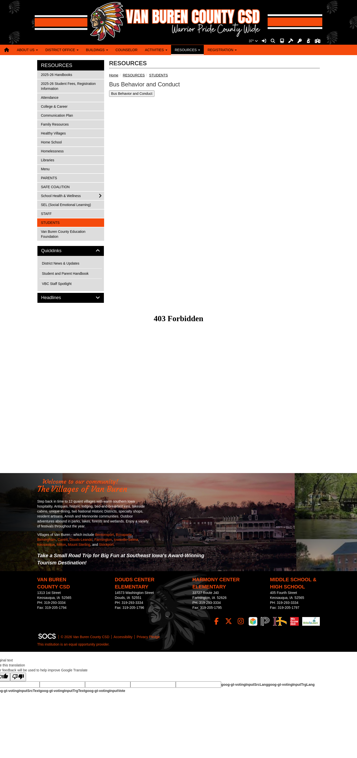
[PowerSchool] (265, 621)
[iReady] (253, 621)
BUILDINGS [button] (97, 50)
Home (113, 75)
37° (253, 41)
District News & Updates (60, 263)
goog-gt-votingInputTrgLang (291, 685)
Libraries (47, 159)
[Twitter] (228, 621)
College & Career (54, 106)
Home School (51, 141)
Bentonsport (104, 535)
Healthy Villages (53, 133)
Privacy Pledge (148, 637)
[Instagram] (241, 621)
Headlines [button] (56, 297)
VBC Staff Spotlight (57, 284)
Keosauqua (46, 545)
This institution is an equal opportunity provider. (73, 644)
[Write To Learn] (311, 621)
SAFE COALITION (55, 186)
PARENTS (49, 177)
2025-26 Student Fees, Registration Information (68, 86)
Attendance (50, 97)
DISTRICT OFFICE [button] (61, 50)
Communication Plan (57, 115)
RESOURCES (134, 75)
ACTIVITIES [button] (156, 50)
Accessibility (123, 637)
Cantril (62, 540)
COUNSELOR (127, 50)
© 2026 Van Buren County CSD (85, 637)
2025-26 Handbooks (56, 74)
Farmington (103, 540)
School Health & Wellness (61, 195)
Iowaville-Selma (126, 540)
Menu (47, 168)
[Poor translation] (18, 677)
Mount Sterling (79, 545)
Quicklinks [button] (57, 250)
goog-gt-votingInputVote (105, 691)
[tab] (70, 251)
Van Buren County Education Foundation (63, 234)
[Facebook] (216, 621)
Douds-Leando (81, 540)
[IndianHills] (280, 621)
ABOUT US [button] (27, 50)
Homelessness (52, 150)
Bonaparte (124, 535)
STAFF (47, 213)
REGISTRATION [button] (222, 50)
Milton (61, 545)
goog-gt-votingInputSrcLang (244, 685)
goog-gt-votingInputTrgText (62, 691)
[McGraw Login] (294, 621)
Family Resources (55, 124)
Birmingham (46, 540)
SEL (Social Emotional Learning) (66, 204)
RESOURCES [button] (187, 50)
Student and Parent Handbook (65, 274)
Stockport (106, 545)
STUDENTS (158, 75)
